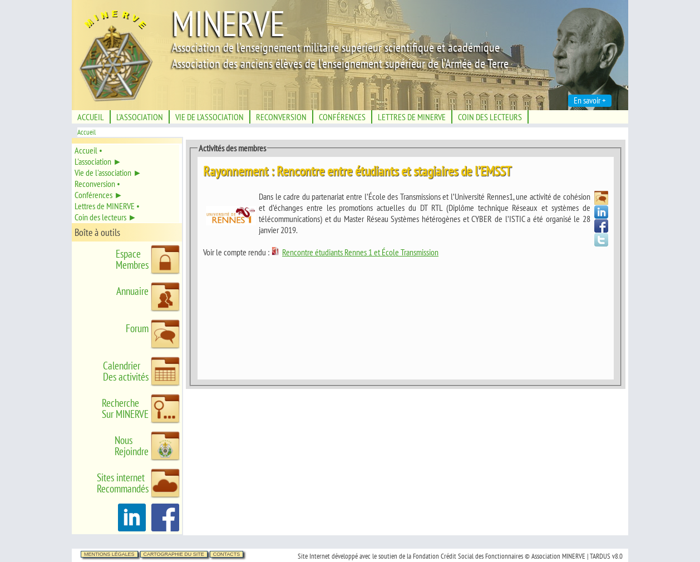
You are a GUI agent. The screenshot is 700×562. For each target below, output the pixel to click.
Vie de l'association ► (108, 172)
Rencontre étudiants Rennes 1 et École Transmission (354, 252)
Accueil (86, 132)
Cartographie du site (174, 554)
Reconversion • (97, 183)
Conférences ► (99, 194)
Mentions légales (109, 554)
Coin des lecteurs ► (106, 217)
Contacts (226, 554)
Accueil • (88, 150)
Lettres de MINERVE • (107, 205)
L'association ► (98, 161)
